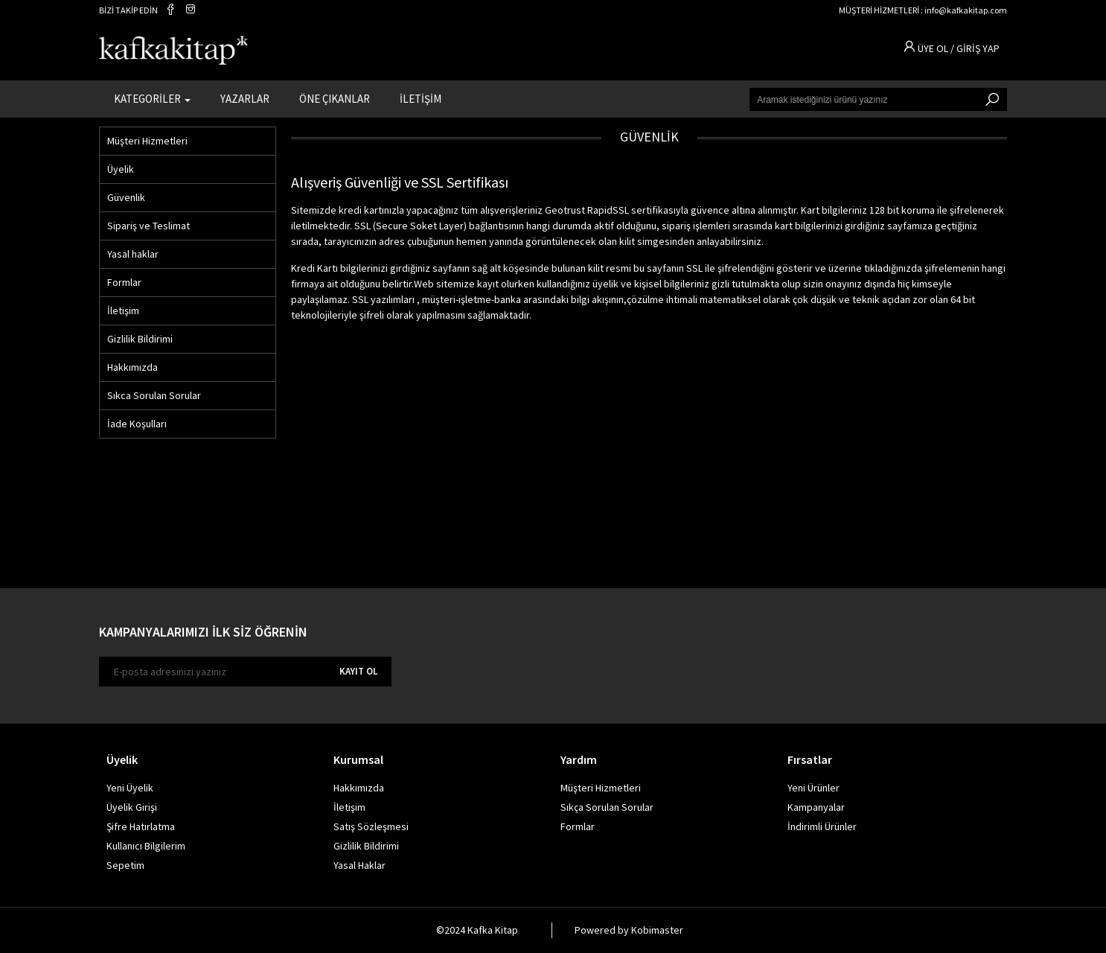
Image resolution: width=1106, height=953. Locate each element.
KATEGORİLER (152, 97)
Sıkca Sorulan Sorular (154, 395)
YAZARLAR (244, 97)
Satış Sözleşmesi (371, 826)
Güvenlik (126, 197)
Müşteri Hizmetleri (147, 140)
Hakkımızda (132, 367)
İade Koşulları (137, 423)
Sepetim (125, 865)
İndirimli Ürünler (822, 826)
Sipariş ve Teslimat (148, 225)
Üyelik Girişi (131, 807)
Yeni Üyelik (129, 787)
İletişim (123, 310)
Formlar (124, 282)
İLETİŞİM (420, 97)
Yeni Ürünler (813, 787)
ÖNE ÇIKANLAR (334, 97)
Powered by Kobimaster (629, 930)
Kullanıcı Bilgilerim (145, 845)
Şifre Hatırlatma (140, 826)
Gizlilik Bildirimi (140, 338)
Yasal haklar (133, 254)
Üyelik (120, 169)
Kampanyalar (816, 807)
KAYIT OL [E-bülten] (358, 671)
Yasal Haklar (359, 865)
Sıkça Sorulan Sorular (606, 807)
